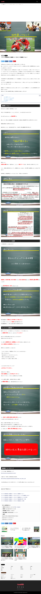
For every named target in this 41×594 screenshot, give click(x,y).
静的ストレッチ (13, 578)
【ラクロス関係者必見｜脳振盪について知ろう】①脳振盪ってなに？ (12, 493)
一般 (1, 566)
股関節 (21, 567)
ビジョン (21, 575)
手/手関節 (2, 567)
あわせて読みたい (5, 101)
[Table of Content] (40, 95)
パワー (12, 575)
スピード (21, 574)
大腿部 (31, 566)
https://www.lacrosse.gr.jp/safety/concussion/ (8, 473)
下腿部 (12, 566)
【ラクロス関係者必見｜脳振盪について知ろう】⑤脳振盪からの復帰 (12, 500)
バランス (2, 575)
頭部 (6, 55)
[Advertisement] (20, 13)
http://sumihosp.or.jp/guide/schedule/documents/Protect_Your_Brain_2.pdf (13, 478)
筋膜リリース (3, 578)
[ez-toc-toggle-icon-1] (39, 95)
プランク (31, 575)
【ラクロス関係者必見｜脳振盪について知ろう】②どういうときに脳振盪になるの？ (15, 495)
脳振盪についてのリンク (9, 100)
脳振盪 (2, 55)
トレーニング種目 (32, 574)
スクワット (12, 574)
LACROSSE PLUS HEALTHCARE (18, 592)
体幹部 (21, 566)
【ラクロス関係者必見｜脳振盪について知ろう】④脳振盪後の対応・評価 (13, 499)
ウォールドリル (3, 574)
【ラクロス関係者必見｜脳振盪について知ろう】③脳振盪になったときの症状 (14, 497)
